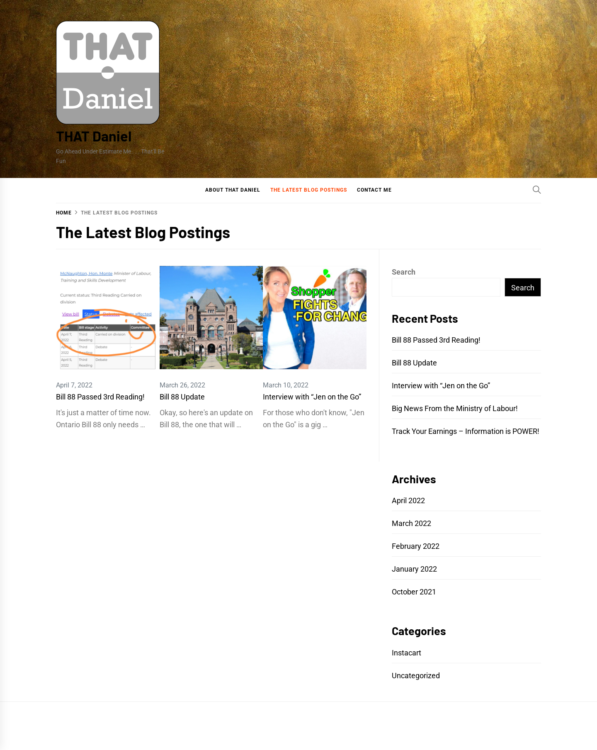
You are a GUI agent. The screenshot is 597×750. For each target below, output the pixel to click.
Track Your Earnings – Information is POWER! (465, 431)
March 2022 (411, 523)
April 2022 (408, 500)
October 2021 (414, 591)
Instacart (406, 652)
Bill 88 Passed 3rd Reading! (100, 396)
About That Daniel (232, 190)
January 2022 (414, 569)
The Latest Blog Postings (308, 190)
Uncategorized (416, 675)
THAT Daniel (93, 135)
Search (403, 272)
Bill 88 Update (182, 396)
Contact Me (374, 190)
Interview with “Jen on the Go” (312, 396)
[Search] (537, 189)
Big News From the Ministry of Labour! (455, 408)
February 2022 (415, 546)
